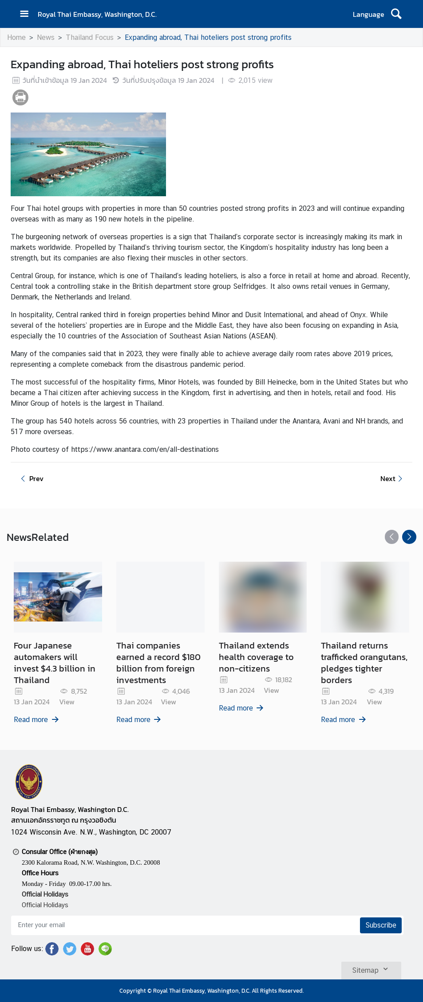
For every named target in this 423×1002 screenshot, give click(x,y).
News (46, 37)
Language (368, 14)
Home (16, 37)
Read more (37, 719)
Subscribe (380, 925)
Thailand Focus (90, 37)
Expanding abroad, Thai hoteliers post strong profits (208, 37)
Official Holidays (45, 905)
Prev (30, 478)
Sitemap (371, 968)
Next (392, 478)
